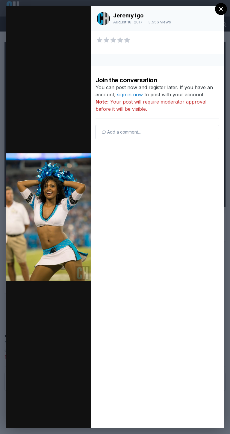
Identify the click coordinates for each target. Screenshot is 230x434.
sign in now (130, 95)
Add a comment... (121, 131)
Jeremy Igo (128, 15)
